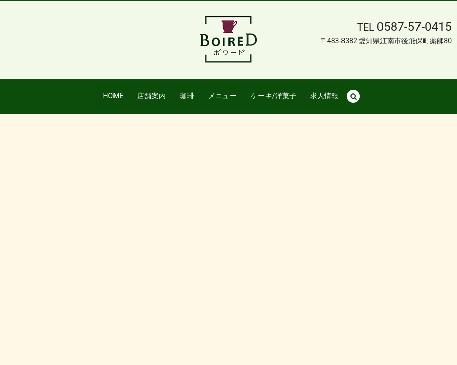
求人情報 (323, 91)
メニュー (222, 91)
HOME (114, 91)
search (356, 91)
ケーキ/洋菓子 (273, 91)
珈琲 (187, 91)
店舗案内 (152, 91)
